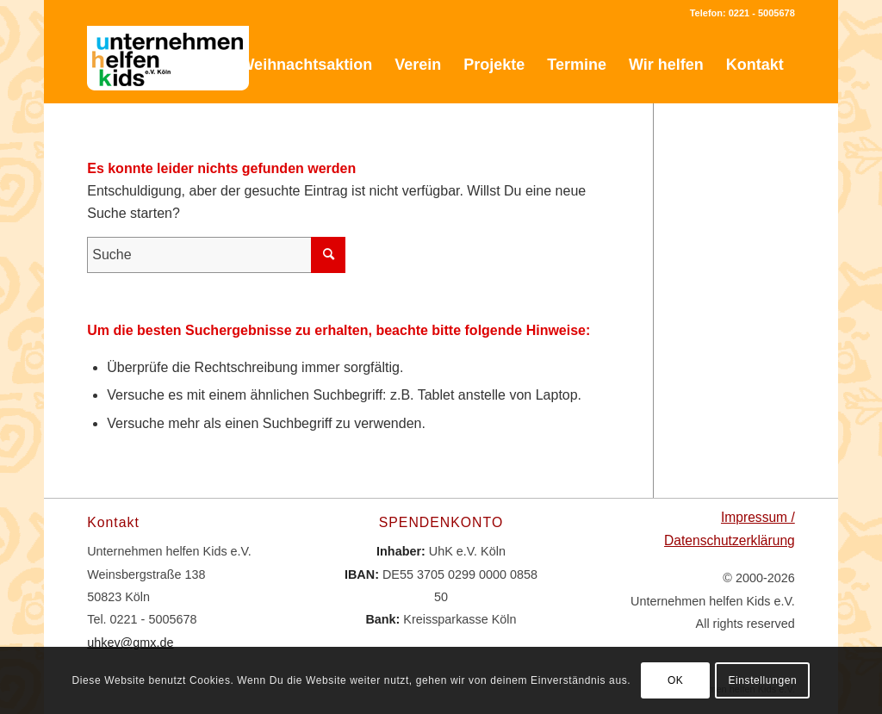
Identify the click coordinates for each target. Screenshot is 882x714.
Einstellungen (762, 680)
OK (676, 680)
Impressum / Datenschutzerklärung (729, 528)
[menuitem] (195, 64)
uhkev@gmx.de (130, 642)
